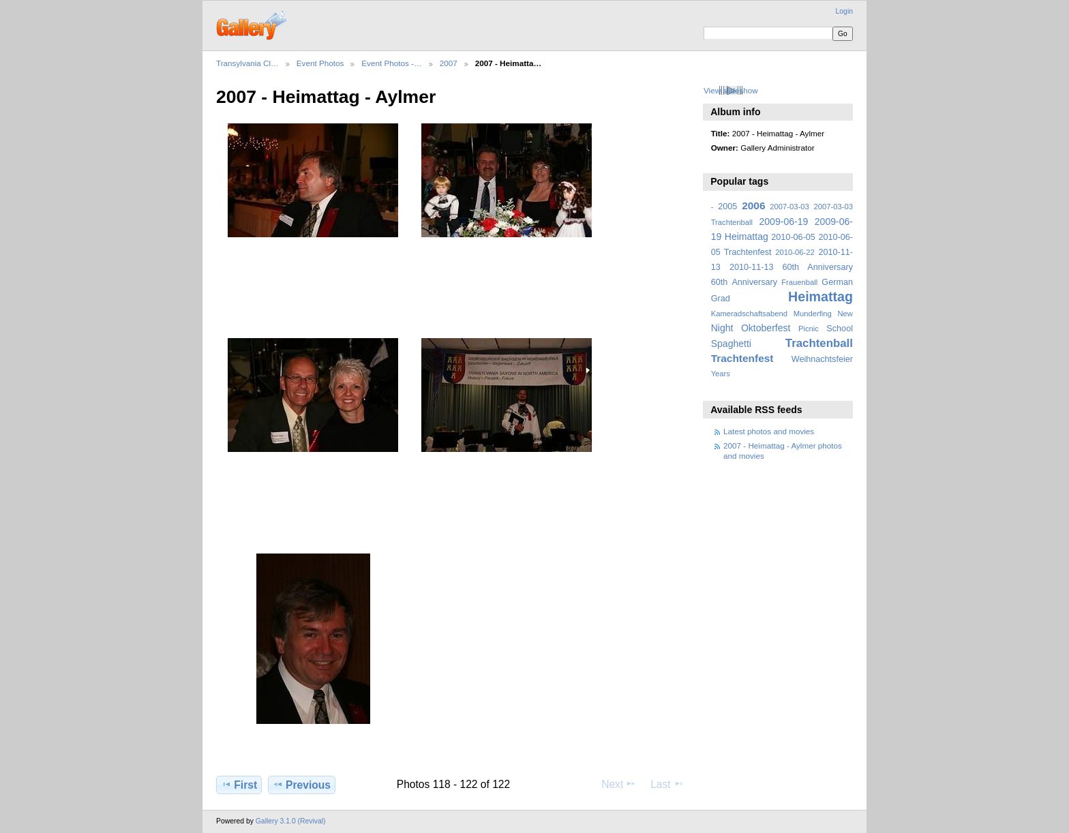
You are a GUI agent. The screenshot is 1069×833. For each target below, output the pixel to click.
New (845, 313)
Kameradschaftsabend (749, 313)
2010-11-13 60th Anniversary (791, 267)
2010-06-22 (794, 252)
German (837, 282)
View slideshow (731, 90)
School (839, 328)
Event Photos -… (391, 63)
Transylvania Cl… (247, 63)
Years (720, 373)
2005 (727, 206)
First (239, 784)
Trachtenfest (742, 358)
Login (844, 11)
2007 (448, 63)
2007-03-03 (789, 206)
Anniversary (754, 282)
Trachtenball (819, 343)
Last (667, 784)
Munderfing (813, 313)
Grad (720, 298)
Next (618, 784)
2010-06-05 (793, 237)
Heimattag (820, 296)
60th (719, 282)
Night (722, 327)
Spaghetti (731, 343)
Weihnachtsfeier (822, 359)
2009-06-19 (784, 221)
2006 (753, 205)
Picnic (808, 328)
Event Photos (320, 63)
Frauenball (799, 282)
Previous (302, 784)
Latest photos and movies (768, 431)
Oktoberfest (766, 327)
